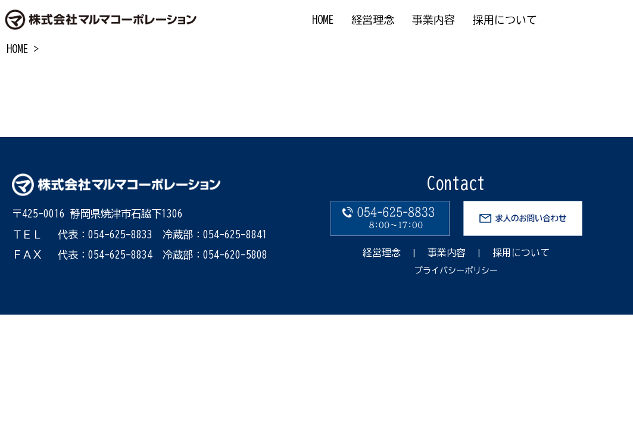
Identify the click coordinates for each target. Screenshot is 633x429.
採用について (521, 252)
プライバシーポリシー (456, 270)
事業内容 (447, 252)
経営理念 (382, 252)
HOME (17, 48)
